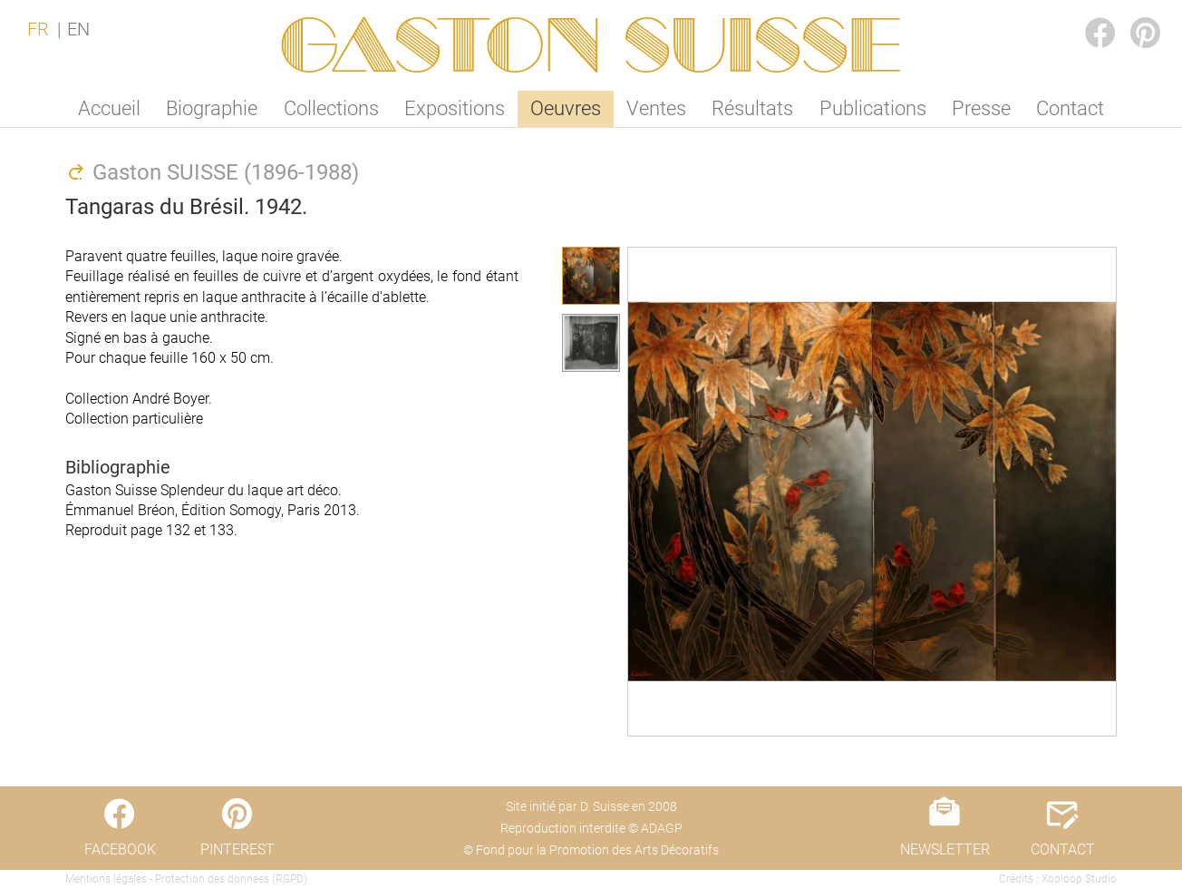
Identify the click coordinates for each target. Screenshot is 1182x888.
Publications (872, 108)
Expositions (454, 108)
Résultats (752, 108)
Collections (331, 108)
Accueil (109, 108)
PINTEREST (237, 849)
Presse (981, 108)
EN (78, 29)
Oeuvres (565, 108)
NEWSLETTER (945, 849)
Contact (1070, 108)
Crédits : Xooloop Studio (1058, 879)
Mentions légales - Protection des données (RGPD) (186, 879)
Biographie (211, 108)
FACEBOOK (120, 849)
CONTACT (1063, 849)
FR (38, 29)
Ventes (656, 108)
